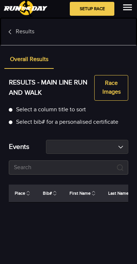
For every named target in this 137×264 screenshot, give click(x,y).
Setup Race (92, 9)
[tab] (29, 60)
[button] (29, 60)
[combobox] (87, 147)
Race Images (111, 87)
